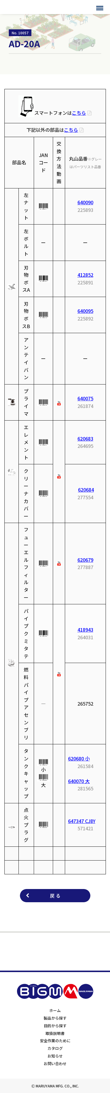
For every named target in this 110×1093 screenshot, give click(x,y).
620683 (85, 438)
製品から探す (55, 1018)
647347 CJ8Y (81, 820)
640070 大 (79, 781)
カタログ (55, 1048)
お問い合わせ (55, 1063)
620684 (86, 489)
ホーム (55, 1010)
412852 (85, 274)
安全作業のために (55, 1040)
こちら (79, 112)
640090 (85, 202)
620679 (85, 559)
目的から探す (55, 1025)
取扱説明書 (55, 1033)
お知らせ (55, 1056)
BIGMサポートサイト (28, 7)
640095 (85, 310)
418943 (85, 629)
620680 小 (79, 758)
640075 (85, 398)
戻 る (55, 895)
